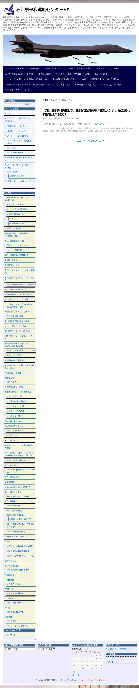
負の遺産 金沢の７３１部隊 (17, 299)
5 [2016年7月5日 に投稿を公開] (82, 658)
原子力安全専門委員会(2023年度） (21, 556)
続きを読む (100, 124)
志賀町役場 (9, 575)
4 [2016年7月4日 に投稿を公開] (78, 658)
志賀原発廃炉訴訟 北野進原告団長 (21, 284)
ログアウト (111, 662)
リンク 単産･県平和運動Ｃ (18, 209)
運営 (100, 131)
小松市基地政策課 (12, 566)
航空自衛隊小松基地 (15, 152)
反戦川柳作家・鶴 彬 (15, 316)
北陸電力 (8, 617)
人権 (63, 128)
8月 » (80, 675)
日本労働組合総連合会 (14, 426)
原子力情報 (11, 621)
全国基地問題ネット (15, 214)
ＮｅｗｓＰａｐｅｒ (15, 204)
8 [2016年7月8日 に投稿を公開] (96, 658)
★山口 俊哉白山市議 (15, 406)
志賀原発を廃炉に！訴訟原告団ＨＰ (105, 79)
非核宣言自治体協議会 (14, 355)
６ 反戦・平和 (10, 148)
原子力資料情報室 (12, 477)
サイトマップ (10, 635)
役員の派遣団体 (44, 74)
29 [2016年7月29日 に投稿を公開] (96, 669)
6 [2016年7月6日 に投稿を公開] (87, 658)
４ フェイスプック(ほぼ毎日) (16, 136)
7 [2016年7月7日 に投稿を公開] (91, 658)
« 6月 (74, 675)
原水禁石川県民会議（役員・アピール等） (69, 79)
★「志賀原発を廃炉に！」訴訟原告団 (19, 279)
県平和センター (73, 119)
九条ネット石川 (11, 435)
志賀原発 (125, 128)
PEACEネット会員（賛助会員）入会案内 (72, 74)
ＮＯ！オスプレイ (16, 218)
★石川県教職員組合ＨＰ (15, 241)
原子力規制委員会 (12, 501)
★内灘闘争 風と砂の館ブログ (17, 331)
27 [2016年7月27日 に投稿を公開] (87, 669)
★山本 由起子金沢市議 (16, 401)
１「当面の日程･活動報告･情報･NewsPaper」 (18, 119)
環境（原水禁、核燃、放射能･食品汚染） (71, 131)
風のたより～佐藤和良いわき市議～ (21, 350)
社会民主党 (9, 580)
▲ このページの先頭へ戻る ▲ (93, 680)
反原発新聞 (9, 482)
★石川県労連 (10, 440)
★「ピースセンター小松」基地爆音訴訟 (19, 271)
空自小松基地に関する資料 (18, 570)
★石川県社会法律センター (16, 289)
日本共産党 (9, 598)
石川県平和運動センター (55, 680)
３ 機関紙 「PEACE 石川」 (16, 131)
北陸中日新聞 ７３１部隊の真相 (18, 294)
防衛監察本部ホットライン (16, 537)
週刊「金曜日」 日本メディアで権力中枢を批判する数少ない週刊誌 (19, 454)
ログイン (110, 658)
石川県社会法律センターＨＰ (17, 85)
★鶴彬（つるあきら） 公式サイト (19, 312)
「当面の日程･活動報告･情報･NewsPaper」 (22, 68)
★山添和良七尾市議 (15, 416)
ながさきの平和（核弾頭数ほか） (18, 460)
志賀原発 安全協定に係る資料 (20, 546)
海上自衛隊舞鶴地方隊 (16, 532)
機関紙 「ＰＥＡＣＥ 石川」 (79, 68)
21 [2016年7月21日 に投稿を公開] (92, 665)
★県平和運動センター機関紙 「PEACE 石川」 (17, 234)
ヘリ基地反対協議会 (17, 223)
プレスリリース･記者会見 (17, 626)
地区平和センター (101, 74)
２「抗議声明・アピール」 (16, 126)
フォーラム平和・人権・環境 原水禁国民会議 (19, 198)
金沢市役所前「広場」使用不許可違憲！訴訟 (51, 85)
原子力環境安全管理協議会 (18, 551)
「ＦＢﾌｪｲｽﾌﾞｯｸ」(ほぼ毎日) (107, 68)
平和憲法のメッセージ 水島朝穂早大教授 (19, 446)
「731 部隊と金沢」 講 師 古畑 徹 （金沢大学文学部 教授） (18, 305)
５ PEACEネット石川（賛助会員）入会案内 (19, 142)
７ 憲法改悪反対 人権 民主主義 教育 (18, 158)
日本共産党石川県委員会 (17, 603)
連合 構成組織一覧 (15, 430)
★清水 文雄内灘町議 (15, 411)
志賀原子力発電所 (16, 176)
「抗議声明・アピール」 (54, 68)
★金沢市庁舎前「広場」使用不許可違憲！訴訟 (19, 366)
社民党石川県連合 (14, 584)
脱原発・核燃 (93, 131)
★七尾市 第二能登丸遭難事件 (17, 321)
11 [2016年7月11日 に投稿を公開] (78, 662)
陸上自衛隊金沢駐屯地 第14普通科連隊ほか (21, 525)
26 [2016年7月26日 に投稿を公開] (83, 669)
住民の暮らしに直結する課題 (77, 128)
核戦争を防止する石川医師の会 (20, 496)
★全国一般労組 (11, 260)
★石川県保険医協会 (13, 492)
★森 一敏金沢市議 (14, 396)
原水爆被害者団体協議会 (15, 360)
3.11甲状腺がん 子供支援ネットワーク (19, 337)
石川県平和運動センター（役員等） (19, 74)
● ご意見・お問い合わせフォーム (119, 649)
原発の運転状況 (13, 506)
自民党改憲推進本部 (15, 612)
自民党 (7, 608)
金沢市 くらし (10, 561)
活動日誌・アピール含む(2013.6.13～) (19, 182)
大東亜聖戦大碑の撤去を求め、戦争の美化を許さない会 (97, 85)
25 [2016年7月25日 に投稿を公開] (78, 669)
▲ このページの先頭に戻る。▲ (89, 141)
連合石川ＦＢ (12, 382)
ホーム (26, 90)
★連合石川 (9, 378)
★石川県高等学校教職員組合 (17, 255)
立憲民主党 (9, 589)
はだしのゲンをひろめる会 (16, 326)
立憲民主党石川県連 (15, 593)
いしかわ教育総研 (14, 250)
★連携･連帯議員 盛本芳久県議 (18, 392)
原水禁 (106, 128)
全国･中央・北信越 (96, 128)
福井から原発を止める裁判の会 (17, 487)
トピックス (56, 128)
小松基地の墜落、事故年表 (20, 519)
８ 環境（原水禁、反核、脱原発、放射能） (19, 166)
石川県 (7, 541)
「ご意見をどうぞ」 (12, 90)
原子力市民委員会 (12, 465)
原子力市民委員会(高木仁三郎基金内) (21, 471)
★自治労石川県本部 (13, 373)
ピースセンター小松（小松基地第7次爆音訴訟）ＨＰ (26, 79)
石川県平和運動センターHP (43, 9)
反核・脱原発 (115, 128)
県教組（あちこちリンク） (18, 245)
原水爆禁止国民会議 (13, 228)
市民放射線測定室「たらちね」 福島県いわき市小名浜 (19, 345)
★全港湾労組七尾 (12, 265)
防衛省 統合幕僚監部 (14, 510)
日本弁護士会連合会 (13, 421)
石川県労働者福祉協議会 (15, 387)
